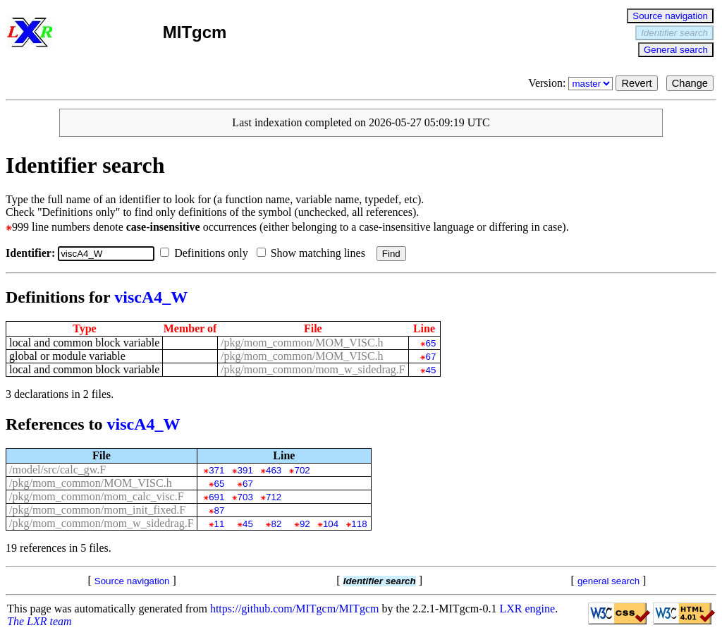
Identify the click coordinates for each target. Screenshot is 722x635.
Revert (636, 83)
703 (245, 497)
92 (305, 524)
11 (219, 524)
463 (273, 470)
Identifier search (674, 33)
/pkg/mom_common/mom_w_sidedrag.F (313, 369)
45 (431, 370)
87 (219, 510)
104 (330, 524)
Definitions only (206, 253)
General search (676, 49)
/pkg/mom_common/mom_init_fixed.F (97, 510)
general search (608, 581)
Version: (572, 83)
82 (276, 524)
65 (431, 343)
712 (273, 497)
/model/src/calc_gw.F (57, 470)
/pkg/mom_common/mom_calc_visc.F (96, 496)
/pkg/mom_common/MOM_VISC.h (302, 343)
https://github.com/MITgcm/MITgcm (294, 609)
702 (302, 470)
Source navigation (670, 16)
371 (216, 470)
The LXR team (39, 621)
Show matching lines (314, 253)
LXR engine (528, 609)
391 (245, 470)
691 (216, 497)
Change (690, 83)
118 (359, 524)
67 (431, 356)
